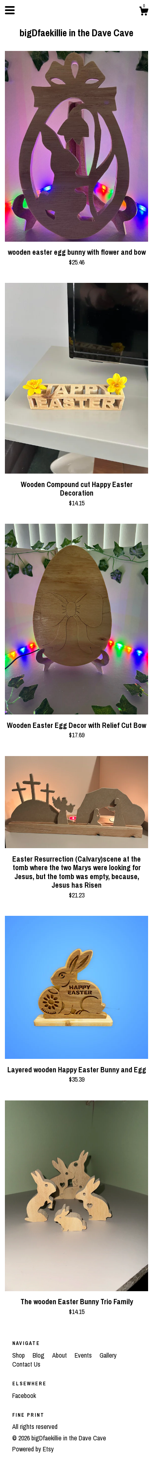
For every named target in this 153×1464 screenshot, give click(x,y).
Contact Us (26, 1364)
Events (84, 1355)
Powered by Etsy (33, 1448)
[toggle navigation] (10, 10)
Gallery (108, 1355)
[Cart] (143, 12)
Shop (19, 1355)
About (60, 1355)
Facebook (24, 1395)
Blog (39, 1355)
